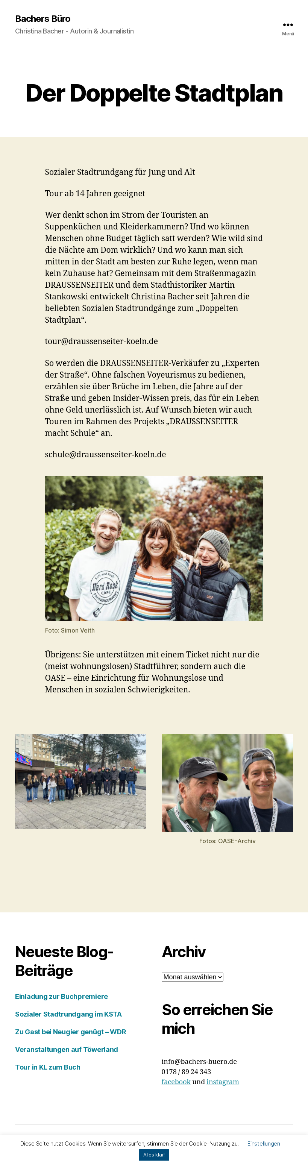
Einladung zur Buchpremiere (61, 996)
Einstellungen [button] (263, 1143)
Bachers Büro (42, 18)
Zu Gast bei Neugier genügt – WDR (70, 1032)
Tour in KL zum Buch (47, 1067)
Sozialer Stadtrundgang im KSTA (68, 1014)
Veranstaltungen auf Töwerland (66, 1049)
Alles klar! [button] (154, 1155)
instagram (222, 1082)
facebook (176, 1082)
